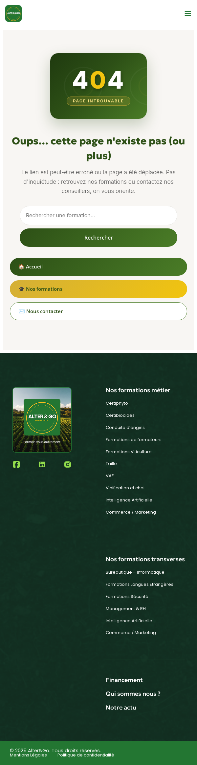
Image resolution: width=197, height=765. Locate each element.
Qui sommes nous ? (133, 693)
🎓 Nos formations (40, 289)
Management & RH (126, 609)
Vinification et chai (125, 488)
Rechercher (98, 237)
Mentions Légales (28, 755)
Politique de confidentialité (85, 755)
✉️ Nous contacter (41, 311)
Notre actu (121, 707)
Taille (111, 463)
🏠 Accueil (30, 266)
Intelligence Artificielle (129, 500)
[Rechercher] (98, 215)
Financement (124, 680)
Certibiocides (120, 415)
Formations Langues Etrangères (139, 584)
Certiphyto (117, 403)
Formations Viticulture (129, 452)
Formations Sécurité (127, 596)
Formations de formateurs (134, 439)
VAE (110, 476)
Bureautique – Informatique (135, 572)
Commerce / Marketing (131, 512)
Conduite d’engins (125, 427)
